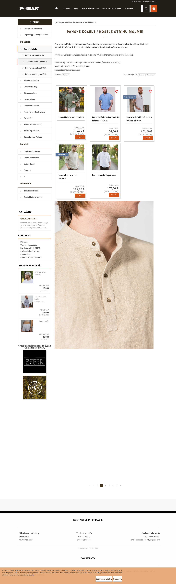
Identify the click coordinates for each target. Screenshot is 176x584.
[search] (146, 8)
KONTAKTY (129, 8)
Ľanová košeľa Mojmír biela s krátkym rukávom (139, 121)
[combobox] (141, 74)
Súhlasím (114, 579)
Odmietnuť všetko (94, 579)
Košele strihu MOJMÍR (86, 22)
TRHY (76, 8)
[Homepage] (55, 8)
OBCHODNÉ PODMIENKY (111, 8)
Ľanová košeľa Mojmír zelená (71, 119)
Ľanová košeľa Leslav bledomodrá (40, 299)
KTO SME (66, 8)
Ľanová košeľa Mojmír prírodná (68, 180)
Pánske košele (68, 22)
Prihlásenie (136, 1)
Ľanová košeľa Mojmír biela (104, 178)
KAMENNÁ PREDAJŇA (90, 8)
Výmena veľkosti (28, 219)
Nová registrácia (149, 1)
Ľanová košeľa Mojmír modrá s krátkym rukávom (105, 121)
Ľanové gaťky (44, 321)
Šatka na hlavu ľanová (40, 273)
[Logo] (29, 8)
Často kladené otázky (111, 62)
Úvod (58, 22)
